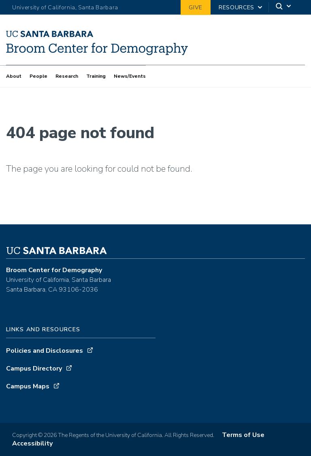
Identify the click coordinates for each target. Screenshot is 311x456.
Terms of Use (243, 434)
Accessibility (32, 443)
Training (96, 76)
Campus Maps (27, 386)
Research (66, 76)
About (13, 76)
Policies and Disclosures (44, 350)
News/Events (130, 76)
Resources (236, 7)
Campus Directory (34, 368)
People (38, 76)
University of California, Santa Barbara (65, 7)
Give (195, 7)
